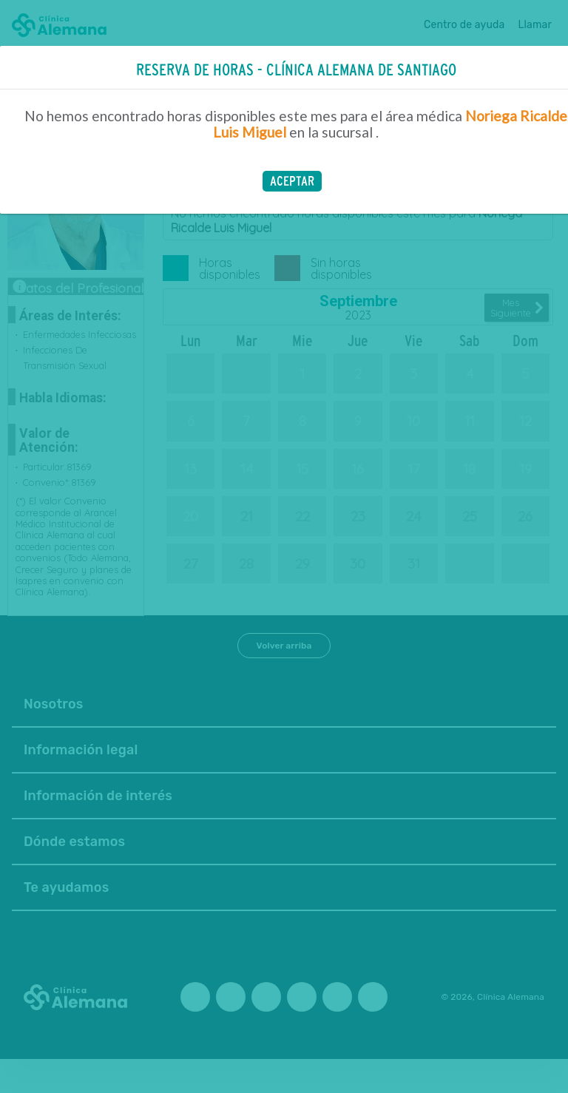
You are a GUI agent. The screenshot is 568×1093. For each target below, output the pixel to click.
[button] (292, 181)
